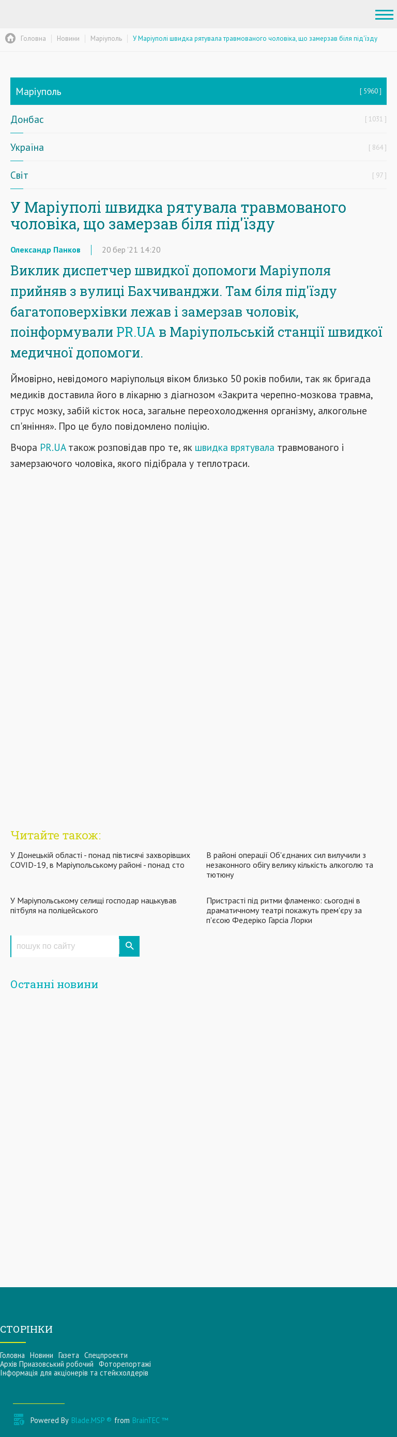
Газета (68, 1355)
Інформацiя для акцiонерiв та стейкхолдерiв (74, 1373)
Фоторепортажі (125, 1364)
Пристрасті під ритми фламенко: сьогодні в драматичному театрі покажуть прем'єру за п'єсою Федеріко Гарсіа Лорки (284, 910)
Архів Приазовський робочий (47, 1364)
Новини (41, 1355)
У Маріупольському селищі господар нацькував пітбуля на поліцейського (93, 905)
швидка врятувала (236, 447)
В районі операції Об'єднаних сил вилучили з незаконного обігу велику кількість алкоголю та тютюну (289, 865)
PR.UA (136, 331)
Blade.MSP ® (91, 1420)
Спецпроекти (106, 1355)
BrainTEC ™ (150, 1420)
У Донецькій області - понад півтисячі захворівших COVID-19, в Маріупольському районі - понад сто (100, 860)
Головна (12, 1355)
